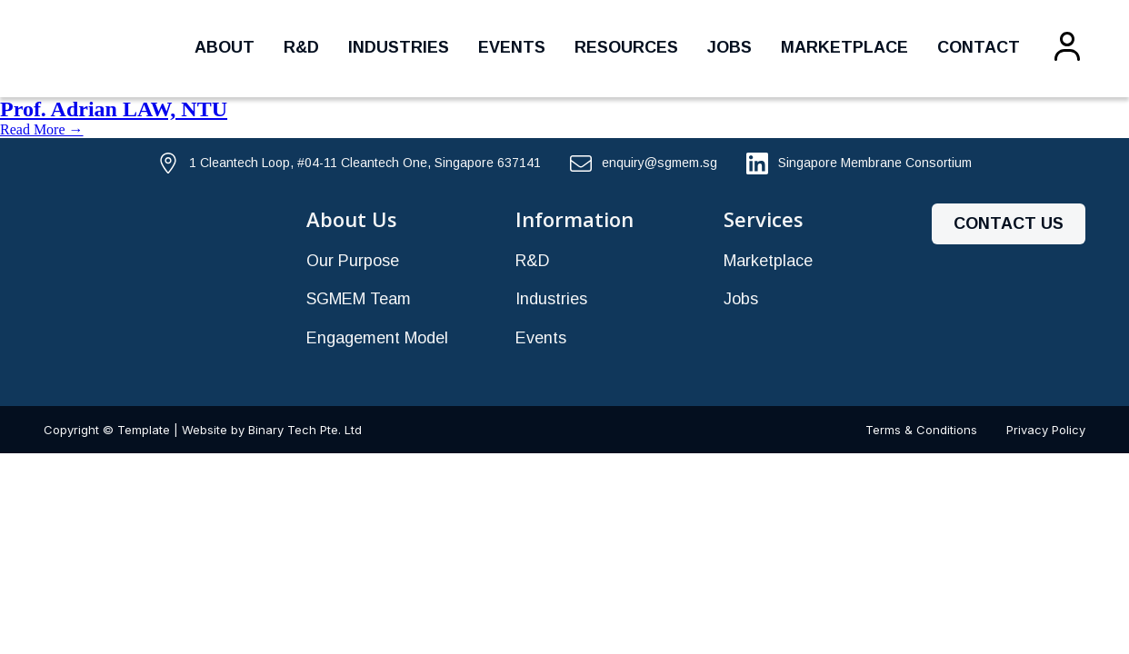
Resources (626, 47)
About (225, 47)
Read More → (42, 129)
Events (511, 47)
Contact (978, 47)
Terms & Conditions (921, 429)
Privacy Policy (1045, 429)
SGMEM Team (358, 299)
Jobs (729, 47)
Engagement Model (377, 338)
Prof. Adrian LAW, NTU (113, 109)
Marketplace (844, 47)
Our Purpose (352, 261)
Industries (398, 47)
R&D (301, 47)
